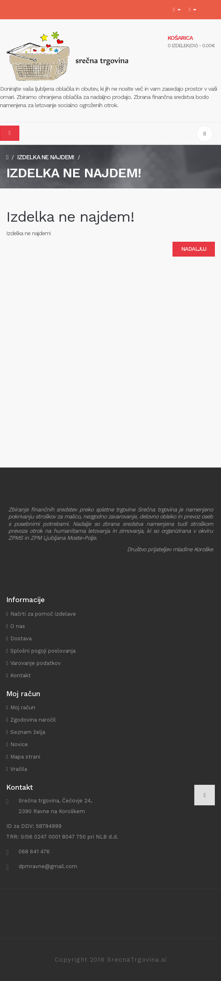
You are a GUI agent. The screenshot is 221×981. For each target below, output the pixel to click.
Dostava (21, 638)
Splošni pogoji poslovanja (43, 651)
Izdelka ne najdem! (45, 157)
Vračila (18, 769)
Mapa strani (25, 757)
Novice (19, 744)
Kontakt (20, 675)
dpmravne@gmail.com (47, 866)
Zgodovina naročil (33, 720)
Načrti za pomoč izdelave (43, 614)
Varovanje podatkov (35, 663)
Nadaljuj (193, 249)
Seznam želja (27, 732)
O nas (17, 626)
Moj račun (22, 707)
